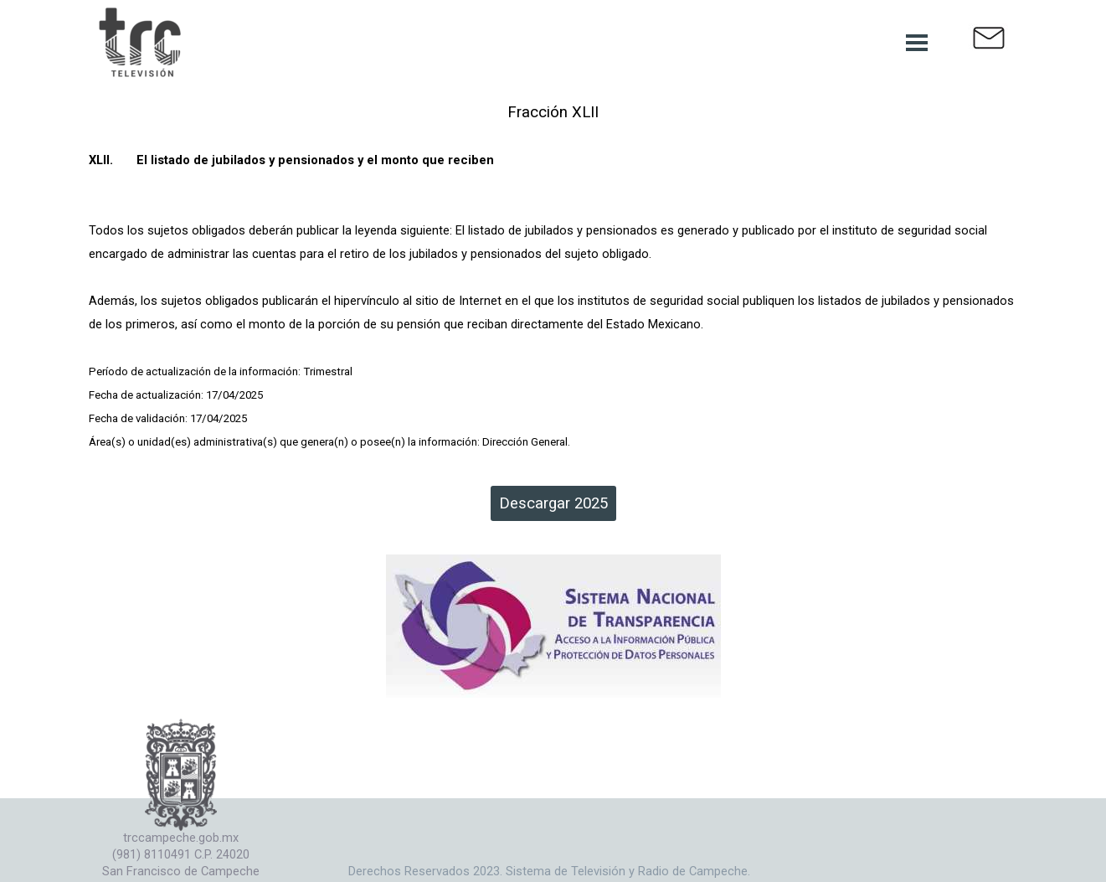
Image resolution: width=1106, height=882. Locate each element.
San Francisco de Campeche (181, 871)
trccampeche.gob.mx (181, 837)
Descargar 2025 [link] (553, 503)
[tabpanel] (553, 276)
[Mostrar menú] (917, 42)
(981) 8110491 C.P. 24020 (180, 854)
